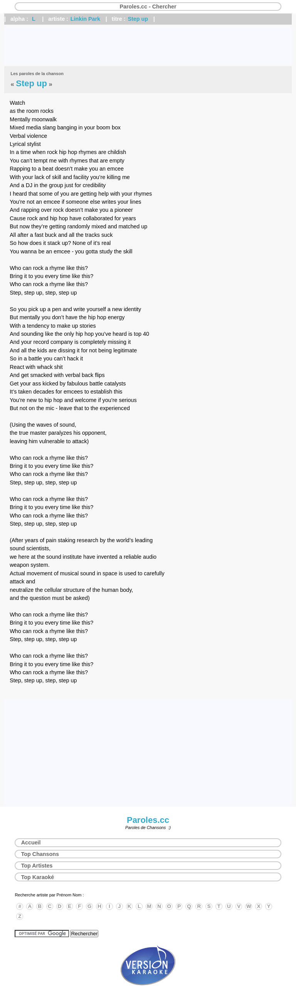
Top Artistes (37, 866)
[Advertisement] (148, 45)
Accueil (31, 842)
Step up (138, 19)
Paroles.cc (148, 820)
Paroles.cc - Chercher (147, 6)
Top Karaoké (37, 877)
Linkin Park (85, 19)
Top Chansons (40, 854)
